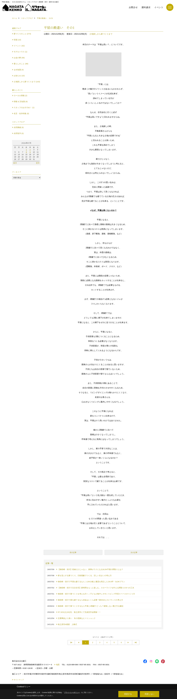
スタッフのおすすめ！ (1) (24, 107)
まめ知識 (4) (19, 70)
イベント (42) (19, 46)
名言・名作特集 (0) (21, 113)
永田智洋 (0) (19, 133)
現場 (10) (17, 40)
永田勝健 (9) (19, 127)
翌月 (38, 163)
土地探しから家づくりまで (100, 34)
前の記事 (73, 552)
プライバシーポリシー (72, 692)
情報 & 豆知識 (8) (21, 101)
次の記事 (134, 552)
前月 (15, 163)
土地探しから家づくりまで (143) (27, 82)
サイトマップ (19, 680)
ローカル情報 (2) (20, 95)
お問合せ (133, 7)
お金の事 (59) (19, 58)
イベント (158, 7)
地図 (58, 665)
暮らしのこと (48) (21, 64)
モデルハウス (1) (20, 52)
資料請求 (145, 7)
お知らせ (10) (19, 76)
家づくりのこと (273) (22, 34)
